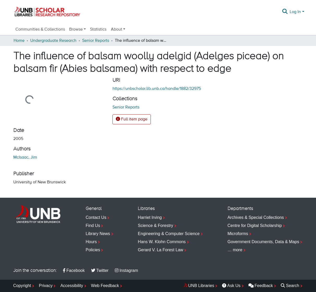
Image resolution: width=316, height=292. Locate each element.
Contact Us (96, 217)
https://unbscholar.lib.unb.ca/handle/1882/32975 (156, 89)
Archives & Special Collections (256, 217)
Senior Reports (95, 41)
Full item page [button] (131, 119)
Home (19, 41)
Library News (98, 233)
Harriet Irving (150, 217)
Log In (295, 12)
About (116, 29)
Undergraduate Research (53, 41)
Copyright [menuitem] (22, 285)
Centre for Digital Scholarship (255, 225)
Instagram (126, 270)
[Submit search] (285, 12)
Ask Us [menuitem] (231, 285)
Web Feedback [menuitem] (105, 285)
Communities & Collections (40, 29)
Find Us (93, 225)
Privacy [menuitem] (45, 285)
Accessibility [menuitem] (71, 285)
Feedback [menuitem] (260, 285)
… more (235, 250)
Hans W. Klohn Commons (162, 242)
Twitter (100, 270)
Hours (91, 242)
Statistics (98, 29)
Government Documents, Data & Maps (263, 242)
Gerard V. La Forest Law (160, 250)
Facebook (74, 270)
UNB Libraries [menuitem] (201, 285)
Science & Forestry (155, 225)
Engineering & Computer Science (169, 233)
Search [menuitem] (290, 285)
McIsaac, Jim (25, 157)
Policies (93, 250)
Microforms (238, 233)
